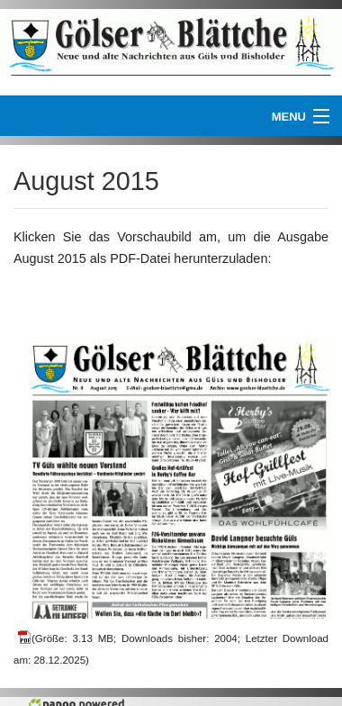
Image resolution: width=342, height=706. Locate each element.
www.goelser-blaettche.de (88, 106)
